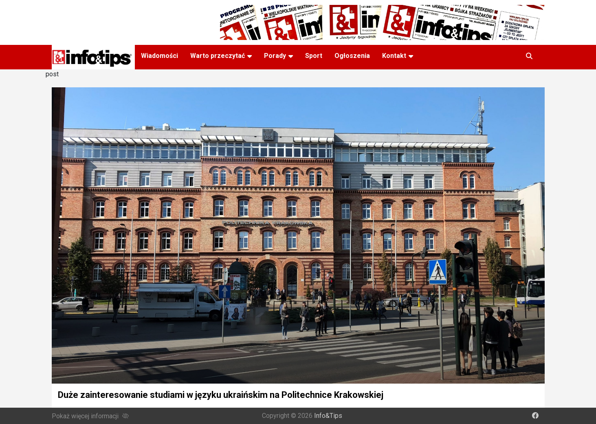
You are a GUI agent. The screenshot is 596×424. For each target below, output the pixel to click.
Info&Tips (328, 416)
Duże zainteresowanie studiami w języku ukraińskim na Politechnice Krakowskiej (220, 395)
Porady (275, 56)
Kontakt (394, 56)
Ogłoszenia (352, 56)
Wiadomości (159, 56)
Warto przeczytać (217, 56)
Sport (313, 56)
